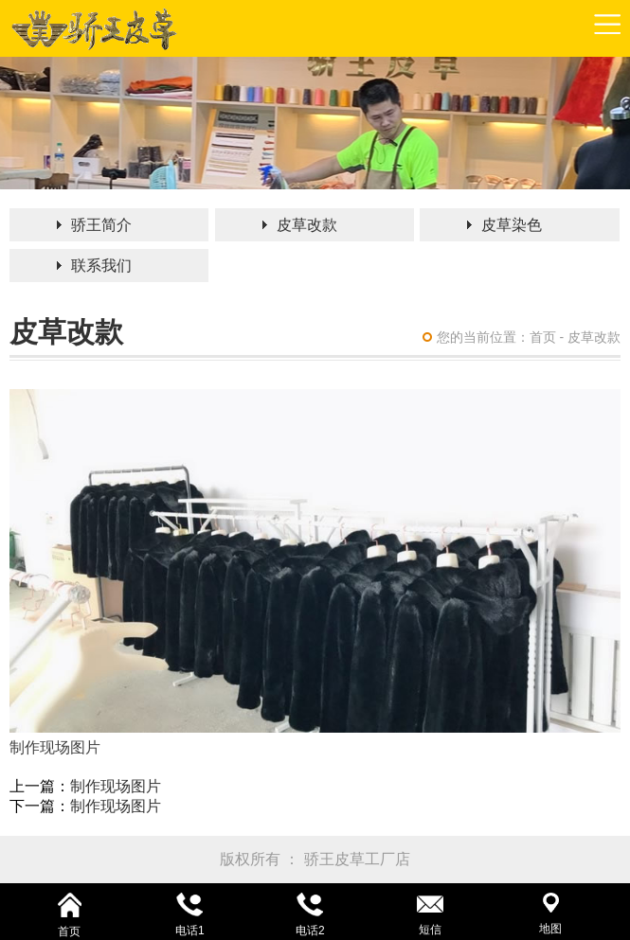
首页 (543, 337)
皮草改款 (307, 225)
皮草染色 (511, 225)
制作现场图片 (115, 786)
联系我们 (101, 265)
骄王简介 (101, 225)
